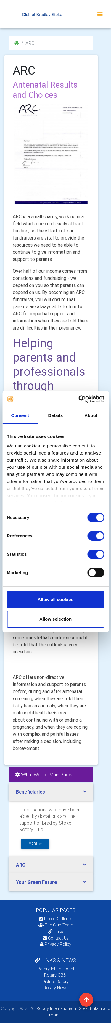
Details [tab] (55, 415)
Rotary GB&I (55, 975)
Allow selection (55, 618)
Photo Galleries (56, 918)
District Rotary (55, 981)
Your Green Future (36, 882)
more (35, 844)
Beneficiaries (30, 792)
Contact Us (56, 938)
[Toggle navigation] (100, 14)
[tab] (51, 792)
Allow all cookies (55, 599)
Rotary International (55, 968)
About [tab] (90, 415)
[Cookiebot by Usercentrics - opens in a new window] (79, 399)
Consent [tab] (20, 415)
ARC (20, 865)
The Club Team (55, 925)
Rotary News (55, 987)
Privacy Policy (55, 944)
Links (55, 931)
